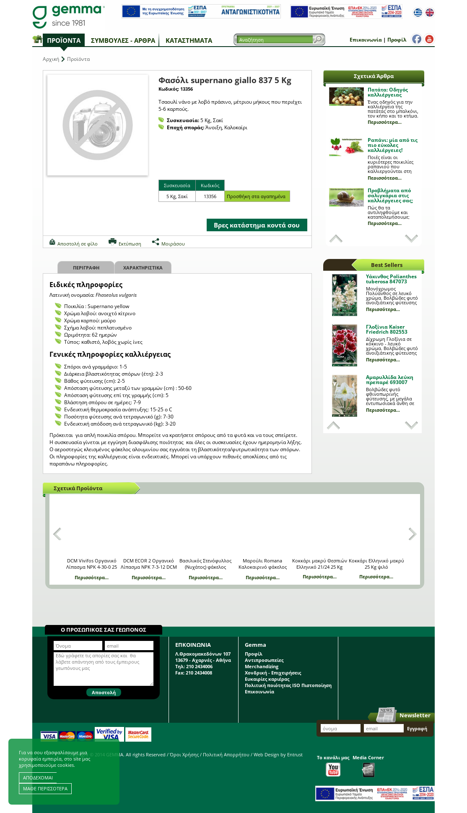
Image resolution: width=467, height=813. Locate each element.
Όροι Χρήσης (184, 754)
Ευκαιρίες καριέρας (267, 679)
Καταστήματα (189, 40)
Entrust (295, 754)
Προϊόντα (63, 40)
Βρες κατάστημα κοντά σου (257, 225)
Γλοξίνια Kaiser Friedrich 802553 (386, 329)
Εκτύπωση (130, 244)
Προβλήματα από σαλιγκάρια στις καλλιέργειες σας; (390, 195)
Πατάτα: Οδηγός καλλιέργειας (388, 92)
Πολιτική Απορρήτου (226, 754)
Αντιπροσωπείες (264, 660)
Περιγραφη (86, 267)
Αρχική (51, 59)
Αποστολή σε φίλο (77, 244)
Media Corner (368, 765)
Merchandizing (261, 666)
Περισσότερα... (385, 122)
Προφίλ (396, 39)
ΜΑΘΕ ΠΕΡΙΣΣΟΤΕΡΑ (45, 788)
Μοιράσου (173, 244)
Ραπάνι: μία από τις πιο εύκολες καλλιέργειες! (393, 145)
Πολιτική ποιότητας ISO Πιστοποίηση (288, 685)
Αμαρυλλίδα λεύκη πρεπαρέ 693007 (389, 380)
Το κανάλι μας (333, 765)
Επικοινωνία (366, 39)
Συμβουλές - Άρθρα (123, 40)
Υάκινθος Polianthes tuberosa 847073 (391, 279)
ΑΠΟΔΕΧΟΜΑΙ (38, 777)
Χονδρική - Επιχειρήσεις (273, 672)
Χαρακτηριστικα (143, 267)
